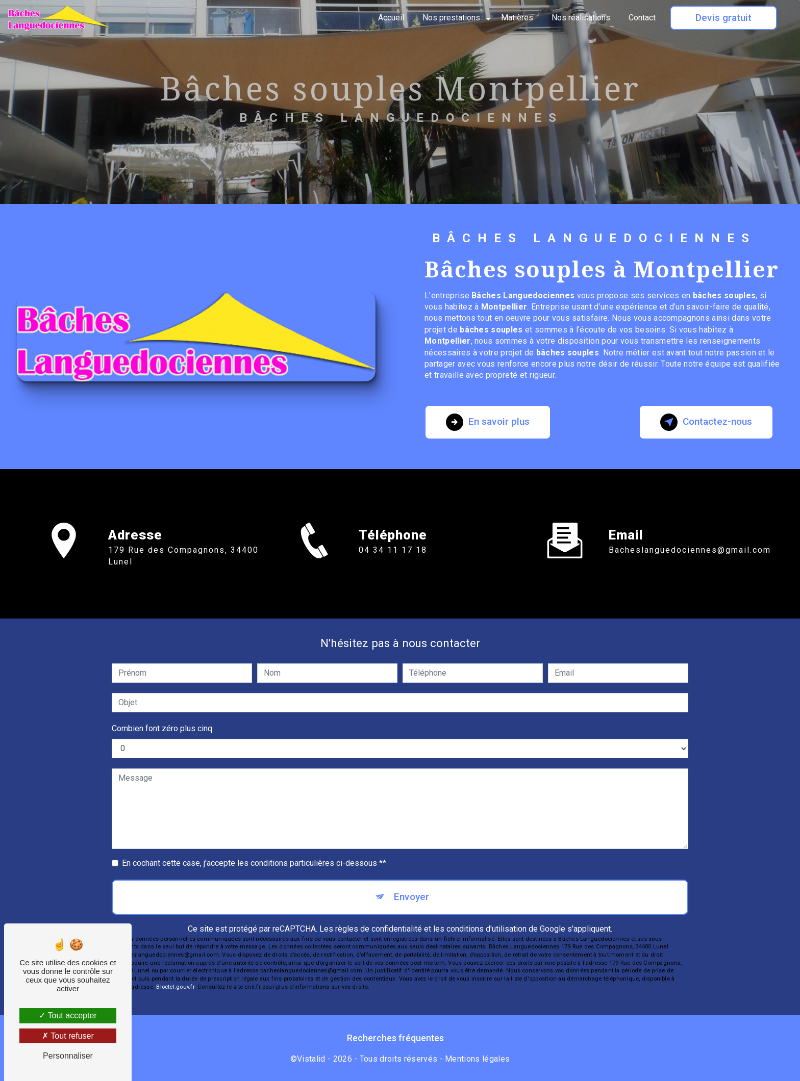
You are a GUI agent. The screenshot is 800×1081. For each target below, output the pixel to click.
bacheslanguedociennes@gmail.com (690, 538)
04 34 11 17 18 (393, 562)
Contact (642, 17)
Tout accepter (67, 1015)
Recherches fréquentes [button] (395, 1038)
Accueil (391, 17)
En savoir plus (488, 422)
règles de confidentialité (378, 929)
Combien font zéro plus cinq (162, 728)
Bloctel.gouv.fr (175, 987)
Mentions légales (477, 1059)
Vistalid (311, 1059)
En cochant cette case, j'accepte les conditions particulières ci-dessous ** (254, 863)
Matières (517, 17)
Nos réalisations (581, 17)
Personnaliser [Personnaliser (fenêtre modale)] (68, 1055)
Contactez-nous (706, 422)
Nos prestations (451, 17)
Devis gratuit (723, 17)
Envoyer (411, 897)
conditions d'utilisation (486, 929)
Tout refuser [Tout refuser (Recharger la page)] (68, 1036)
